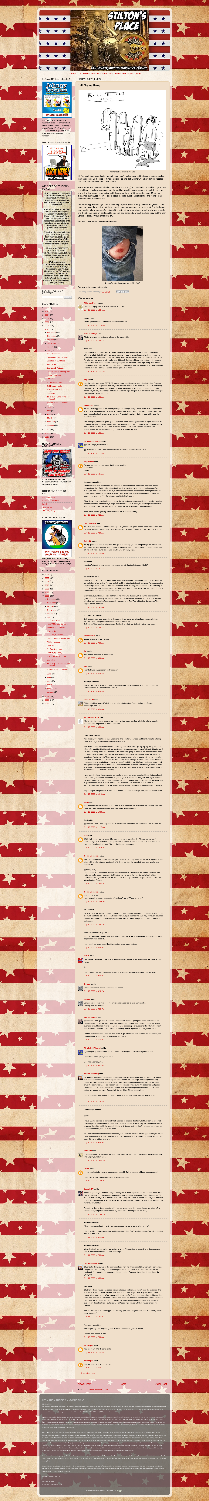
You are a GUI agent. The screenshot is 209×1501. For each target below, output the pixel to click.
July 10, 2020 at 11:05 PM (94, 1181)
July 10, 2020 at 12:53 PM (94, 925)
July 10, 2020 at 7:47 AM (94, 607)
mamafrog (88, 405)
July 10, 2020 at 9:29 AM (94, 691)
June (49, 407)
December (51, 332)
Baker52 (87, 541)
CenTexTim (89, 700)
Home (123, 1383)
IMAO (44, 504)
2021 (47, 326)
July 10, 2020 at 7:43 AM (94, 569)
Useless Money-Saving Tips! (58, 372)
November (51, 336)
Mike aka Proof (90, 303)
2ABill (86, 1169)
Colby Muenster (91, 856)
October (50, 340)
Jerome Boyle (90, 523)
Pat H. (86, 956)
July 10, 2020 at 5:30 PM (94, 1040)
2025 (47, 311)
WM (85, 666)
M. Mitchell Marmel (92, 441)
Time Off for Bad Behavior (57, 357)
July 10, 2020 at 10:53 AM (94, 812)
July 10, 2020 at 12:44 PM (94, 884)
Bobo (86, 802)
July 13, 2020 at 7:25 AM (94, 1352)
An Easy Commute (54, 382)
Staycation (51, 393)
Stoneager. (89, 1345)
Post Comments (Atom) (98, 1389)
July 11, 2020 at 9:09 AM (94, 1278)
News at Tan (52, 364)
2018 (47, 433)
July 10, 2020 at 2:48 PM (94, 976)
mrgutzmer (89, 462)
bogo (86, 380)
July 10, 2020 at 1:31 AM (94, 397)
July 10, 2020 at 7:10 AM (94, 533)
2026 (47, 308)
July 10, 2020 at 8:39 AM (94, 673)
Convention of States (50, 501)
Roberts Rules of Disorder (57, 403)
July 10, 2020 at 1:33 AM (94, 453)
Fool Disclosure (53, 354)
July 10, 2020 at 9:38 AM (94, 727)
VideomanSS (89, 636)
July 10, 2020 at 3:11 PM (94, 1009)
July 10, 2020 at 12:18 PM (94, 848)
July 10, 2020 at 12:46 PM (94, 901)
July (49, 350)
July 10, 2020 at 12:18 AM (94, 325)
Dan (86, 835)
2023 (47, 319)
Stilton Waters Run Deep (57, 390)
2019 (47, 430)
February (51, 422)
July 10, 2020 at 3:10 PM (94, 991)
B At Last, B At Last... (55, 368)
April (49, 414)
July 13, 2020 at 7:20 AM (94, 1337)
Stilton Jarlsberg (91, 1074)
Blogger (119, 1491)
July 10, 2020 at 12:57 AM (94, 371)
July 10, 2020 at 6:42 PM (94, 1065)
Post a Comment (88, 1373)
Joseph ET (88, 1189)
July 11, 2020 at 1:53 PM (94, 1317)
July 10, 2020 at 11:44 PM (94, 1214)
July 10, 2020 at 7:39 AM (94, 553)
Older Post (161, 1383)
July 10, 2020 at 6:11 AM (94, 515)
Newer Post (84, 1383)
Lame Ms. (51, 379)
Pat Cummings (90, 333)
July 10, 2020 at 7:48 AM (94, 628)
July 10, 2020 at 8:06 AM (94, 658)
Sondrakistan (47, 507)
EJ (85, 651)
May (49, 411)
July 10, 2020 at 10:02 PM (94, 1160)
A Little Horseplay (54, 375)
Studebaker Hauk (91, 717)
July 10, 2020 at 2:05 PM (94, 948)
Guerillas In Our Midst (56, 361)
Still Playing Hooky (54, 386)
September (52, 343)
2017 (47, 437)
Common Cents (48, 497)
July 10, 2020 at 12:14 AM (94, 310)
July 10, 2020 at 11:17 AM (94, 827)
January (50, 425)
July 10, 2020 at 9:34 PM (94, 1142)
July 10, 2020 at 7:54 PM (94, 1101)
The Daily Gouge (49, 511)
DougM (87, 984)
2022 (47, 322)
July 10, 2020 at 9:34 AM (94, 709)
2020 (47, 329)
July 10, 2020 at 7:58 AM (94, 643)
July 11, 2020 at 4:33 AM (94, 1237)
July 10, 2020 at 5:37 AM (94, 474)
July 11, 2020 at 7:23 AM (94, 1255)
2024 (47, 315)
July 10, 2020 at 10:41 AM (94, 794)
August (50, 347)
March (50, 418)
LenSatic (88, 1151)
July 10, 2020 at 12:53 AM (94, 341)
